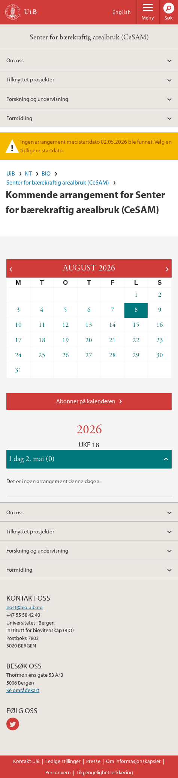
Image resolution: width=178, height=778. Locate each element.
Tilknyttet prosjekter (30, 79)
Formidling (19, 118)
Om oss (15, 60)
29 (136, 355)
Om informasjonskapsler (133, 761)
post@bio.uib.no (24, 607)
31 (18, 370)
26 (65, 355)
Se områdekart (22, 690)
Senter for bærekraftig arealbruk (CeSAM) (89, 37)
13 (88, 325)
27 (88, 355)
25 (42, 355)
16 (159, 325)
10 (18, 325)
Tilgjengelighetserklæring (104, 772)
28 (112, 355)
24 (18, 355)
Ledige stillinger (63, 761)
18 (42, 340)
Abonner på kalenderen (85, 401)
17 (18, 340)
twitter (14, 724)
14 (112, 325)
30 (159, 355)
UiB (10, 173)
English (121, 12)
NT (28, 173)
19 (65, 340)
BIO (46, 173)
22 (136, 340)
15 (136, 325)
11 (42, 325)
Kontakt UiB (26, 761)
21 (112, 340)
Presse (93, 761)
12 (65, 325)
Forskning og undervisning (37, 98)
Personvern (58, 772)
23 (159, 340)
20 (88, 340)
